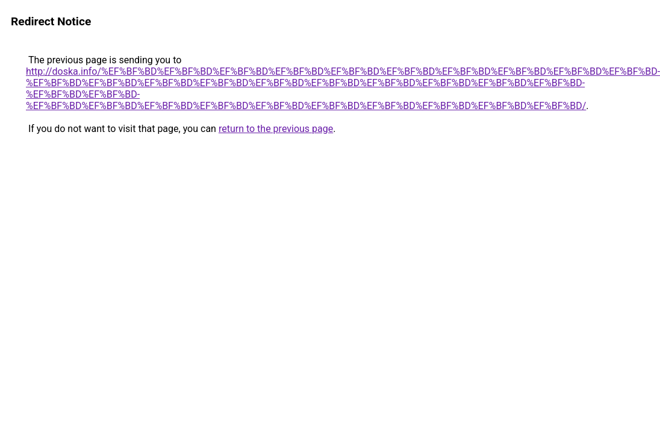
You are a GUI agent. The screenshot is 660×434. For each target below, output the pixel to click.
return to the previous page (276, 128)
